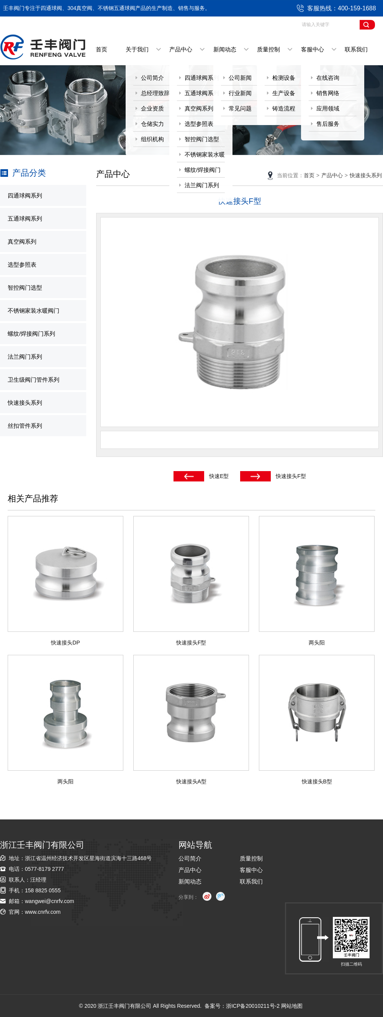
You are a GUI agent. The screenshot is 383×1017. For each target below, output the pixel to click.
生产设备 (283, 93)
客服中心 (312, 49)
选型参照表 (199, 123)
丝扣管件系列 (25, 425)
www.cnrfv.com (43, 912)
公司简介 (152, 77)
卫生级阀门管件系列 (33, 379)
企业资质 (152, 108)
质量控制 (268, 49)
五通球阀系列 (202, 93)
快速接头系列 (25, 402)
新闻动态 (224, 49)
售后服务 (327, 123)
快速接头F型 (291, 476)
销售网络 (327, 93)
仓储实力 (152, 123)
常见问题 (240, 108)
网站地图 (292, 1006)
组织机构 (152, 139)
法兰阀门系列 (202, 185)
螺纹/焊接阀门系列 (199, 172)
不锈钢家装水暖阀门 (201, 156)
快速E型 (219, 476)
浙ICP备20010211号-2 (253, 1006)
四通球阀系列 (202, 77)
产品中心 (180, 49)
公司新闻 (240, 77)
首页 (101, 49)
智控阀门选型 (202, 139)
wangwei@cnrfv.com (49, 901)
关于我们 (137, 49)
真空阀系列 (199, 108)
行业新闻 (240, 93)
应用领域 (327, 108)
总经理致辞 (155, 93)
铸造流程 (283, 108)
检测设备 (283, 77)
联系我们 (356, 49)
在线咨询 (327, 77)
